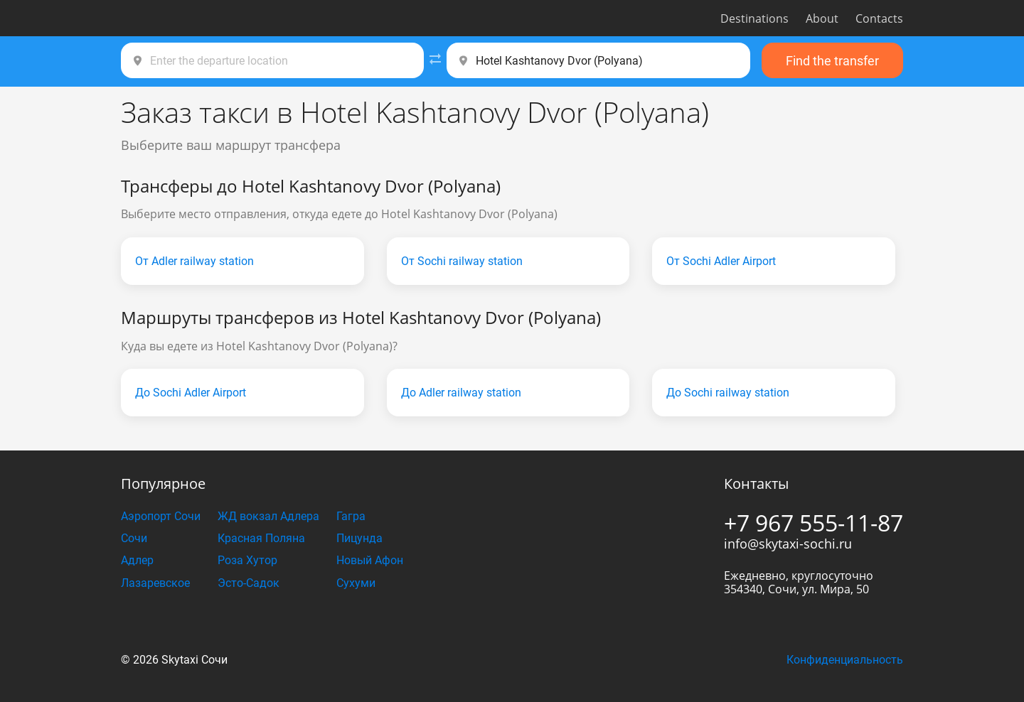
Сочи (134, 538)
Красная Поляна (261, 538)
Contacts (879, 18)
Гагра (351, 516)
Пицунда (359, 538)
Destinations (754, 18)
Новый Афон (369, 560)
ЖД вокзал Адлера (268, 516)
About (822, 18)
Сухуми (355, 583)
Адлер (137, 560)
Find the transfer (832, 60)
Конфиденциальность (844, 659)
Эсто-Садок (248, 583)
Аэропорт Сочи (161, 516)
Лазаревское (155, 583)
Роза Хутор (247, 560)
